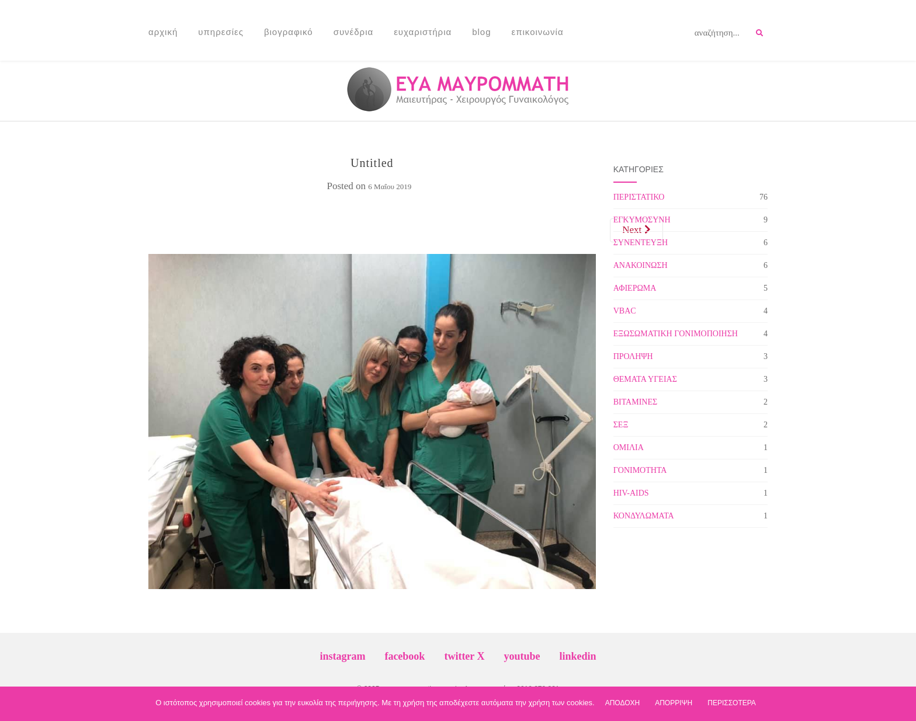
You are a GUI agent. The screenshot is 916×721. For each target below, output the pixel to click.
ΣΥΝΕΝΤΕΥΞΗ (640, 242)
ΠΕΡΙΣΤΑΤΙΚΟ (639, 197)
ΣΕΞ (621, 424)
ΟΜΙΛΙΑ (628, 447)
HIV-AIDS (631, 493)
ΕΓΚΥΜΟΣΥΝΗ (642, 219)
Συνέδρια (354, 32)
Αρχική (163, 32)
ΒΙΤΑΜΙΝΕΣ (635, 402)
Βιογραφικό (288, 32)
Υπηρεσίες (221, 32)
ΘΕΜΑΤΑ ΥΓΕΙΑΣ (645, 379)
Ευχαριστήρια (423, 32)
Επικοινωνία (538, 32)
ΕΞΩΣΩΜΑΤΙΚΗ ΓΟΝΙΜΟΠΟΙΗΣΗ (675, 333)
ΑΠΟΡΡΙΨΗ (673, 703)
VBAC (624, 310)
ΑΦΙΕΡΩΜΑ (635, 288)
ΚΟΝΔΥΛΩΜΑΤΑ (643, 515)
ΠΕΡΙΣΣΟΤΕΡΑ (731, 703)
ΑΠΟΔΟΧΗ (622, 703)
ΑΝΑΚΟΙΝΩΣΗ (640, 265)
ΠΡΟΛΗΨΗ (633, 356)
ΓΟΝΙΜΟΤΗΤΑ (640, 470)
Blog (481, 32)
